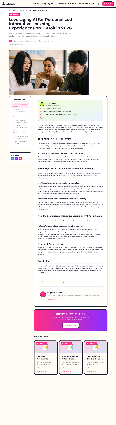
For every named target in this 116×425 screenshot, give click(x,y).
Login (98, 4)
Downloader (83, 4)
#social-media (50, 282)
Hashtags (72, 4)
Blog (52, 4)
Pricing (43, 4)
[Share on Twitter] (12, 158)
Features (36, 4)
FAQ (48, 4)
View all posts (51, 300)
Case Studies (61, 4)
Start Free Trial (71, 325)
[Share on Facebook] (20, 158)
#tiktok (41, 282)
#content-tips (61, 282)
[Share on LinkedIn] (16, 158)
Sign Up (108, 4)
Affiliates (92, 4)
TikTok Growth (22, 10)
